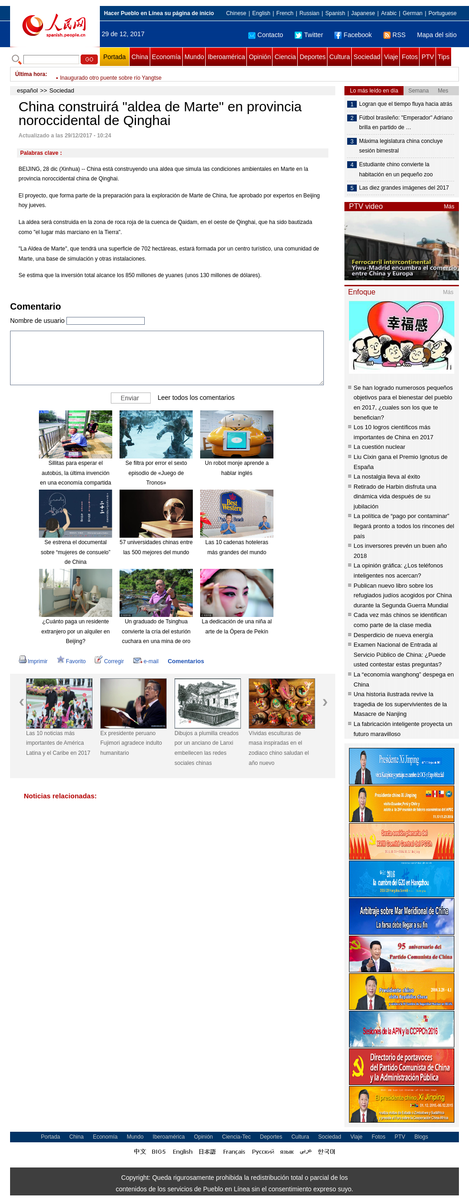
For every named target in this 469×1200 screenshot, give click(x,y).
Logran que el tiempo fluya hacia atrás (405, 104)
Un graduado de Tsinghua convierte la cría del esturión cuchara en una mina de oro (156, 631)
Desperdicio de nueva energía (393, 635)
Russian (309, 13)
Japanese (363, 13)
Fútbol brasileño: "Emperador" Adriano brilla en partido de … (406, 123)
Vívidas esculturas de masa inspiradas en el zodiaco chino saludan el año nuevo (279, 748)
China (139, 56)
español (27, 90)
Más (449, 206)
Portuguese (443, 13)
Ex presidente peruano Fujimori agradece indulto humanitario (131, 743)
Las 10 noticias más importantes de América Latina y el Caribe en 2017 (58, 743)
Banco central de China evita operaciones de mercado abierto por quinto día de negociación (172, 74)
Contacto (265, 34)
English (261, 13)
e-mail (146, 661)
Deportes (313, 56)
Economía (166, 56)
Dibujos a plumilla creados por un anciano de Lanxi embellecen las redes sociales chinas (207, 748)
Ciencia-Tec (236, 1137)
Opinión (260, 56)
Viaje (391, 56)
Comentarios (186, 661)
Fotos (410, 56)
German (412, 13)
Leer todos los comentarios (196, 397)
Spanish (335, 13)
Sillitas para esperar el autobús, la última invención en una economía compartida (75, 473)
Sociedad (367, 56)
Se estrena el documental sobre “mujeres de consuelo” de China (75, 552)
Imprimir (33, 661)
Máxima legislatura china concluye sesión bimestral (401, 146)
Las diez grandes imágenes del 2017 (404, 188)
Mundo (194, 56)
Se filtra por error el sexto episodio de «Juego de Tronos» (156, 473)
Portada (114, 56)
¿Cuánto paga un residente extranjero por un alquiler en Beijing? (75, 631)
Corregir (109, 661)
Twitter (308, 34)
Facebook (352, 34)
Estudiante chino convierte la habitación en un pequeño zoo (396, 169)
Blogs (421, 1137)
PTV (427, 56)
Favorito (71, 661)
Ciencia (285, 56)
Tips (444, 56)
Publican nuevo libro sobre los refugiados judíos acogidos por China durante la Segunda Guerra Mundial (403, 595)
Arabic (389, 13)
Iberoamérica (226, 56)
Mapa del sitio (437, 34)
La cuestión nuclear (379, 446)
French (284, 13)
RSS (394, 34)
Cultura (339, 56)
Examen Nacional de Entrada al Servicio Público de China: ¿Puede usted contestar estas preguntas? (400, 654)
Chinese (236, 13)
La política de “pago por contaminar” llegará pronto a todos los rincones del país (404, 526)
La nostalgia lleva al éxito (387, 476)
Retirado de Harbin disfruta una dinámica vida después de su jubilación (395, 496)
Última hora (30, 74)
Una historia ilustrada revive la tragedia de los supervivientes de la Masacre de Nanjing (400, 704)
